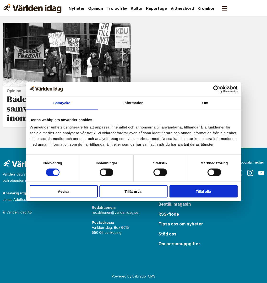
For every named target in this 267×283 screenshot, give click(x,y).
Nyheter (77, 8)
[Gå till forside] (32, 8)
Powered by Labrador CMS (133, 276)
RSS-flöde (168, 214)
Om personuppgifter (179, 243)
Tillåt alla (203, 191)
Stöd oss (167, 234)
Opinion (95, 8)
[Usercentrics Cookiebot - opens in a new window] (217, 88)
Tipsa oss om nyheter (180, 224)
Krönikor (206, 8)
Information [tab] (134, 103)
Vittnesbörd (182, 8)
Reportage (156, 8)
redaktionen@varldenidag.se (115, 212)
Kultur (136, 8)
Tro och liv (117, 8)
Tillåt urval (133, 191)
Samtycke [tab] (61, 103)
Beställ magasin (174, 204)
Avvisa (63, 191)
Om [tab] (205, 103)
